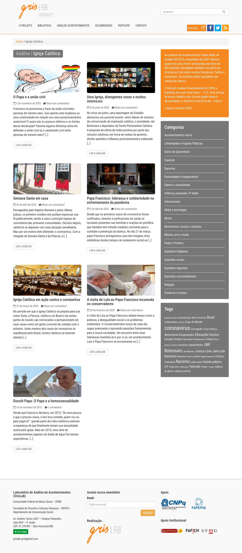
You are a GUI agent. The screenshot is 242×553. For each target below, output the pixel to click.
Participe (124, 25)
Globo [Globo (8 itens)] (216, 339)
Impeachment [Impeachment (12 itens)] (196, 344)
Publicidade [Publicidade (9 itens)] (169, 362)
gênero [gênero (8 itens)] (167, 345)
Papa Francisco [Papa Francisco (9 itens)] (208, 356)
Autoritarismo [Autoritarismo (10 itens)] (184, 317)
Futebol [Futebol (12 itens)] (209, 339)
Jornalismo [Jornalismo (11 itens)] (188, 351)
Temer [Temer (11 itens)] (204, 366)
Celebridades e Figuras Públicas (183, 143)
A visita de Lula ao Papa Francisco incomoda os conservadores (120, 301)
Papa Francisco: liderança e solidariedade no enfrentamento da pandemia (120, 200)
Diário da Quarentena (177, 152)
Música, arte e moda (176, 235)
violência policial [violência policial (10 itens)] (182, 371)
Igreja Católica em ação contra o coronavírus (46, 299)
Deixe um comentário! (58, 103)
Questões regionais (175, 268)
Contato (141, 25)
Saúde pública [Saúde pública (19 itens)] (212, 362)
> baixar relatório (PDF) (178, 108)
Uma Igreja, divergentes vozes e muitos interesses (116, 99)
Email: (91, 498)
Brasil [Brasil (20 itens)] (210, 317)
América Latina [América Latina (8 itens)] (170, 317)
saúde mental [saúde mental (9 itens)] (196, 362)
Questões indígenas (176, 251)
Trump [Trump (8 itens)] (211, 367)
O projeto (25, 25)
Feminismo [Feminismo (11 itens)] (199, 339)
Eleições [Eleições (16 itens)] (214, 335)
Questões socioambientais (180, 276)
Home (19, 41)
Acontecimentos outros (178, 135)
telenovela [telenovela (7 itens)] (184, 367)
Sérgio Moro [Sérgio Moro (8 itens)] (174, 367)
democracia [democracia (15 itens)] (171, 335)
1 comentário (55, 407)
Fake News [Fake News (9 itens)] (188, 339)
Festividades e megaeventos (181, 177)
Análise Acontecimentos (73, 25)
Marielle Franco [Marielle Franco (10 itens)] (185, 356)
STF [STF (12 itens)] (166, 366)
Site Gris (197, 28)
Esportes (169, 168)
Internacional (172, 201)
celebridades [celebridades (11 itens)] (171, 321)
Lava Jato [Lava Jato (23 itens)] (212, 351)
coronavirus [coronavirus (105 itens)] (177, 328)
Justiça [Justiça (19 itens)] (200, 351)
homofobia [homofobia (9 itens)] (183, 345)
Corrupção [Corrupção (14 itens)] (197, 329)
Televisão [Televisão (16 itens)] (195, 366)
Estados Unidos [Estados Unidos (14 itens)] (173, 339)
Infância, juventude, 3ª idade (181, 193)
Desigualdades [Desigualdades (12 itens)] (186, 334)
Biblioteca (44, 25)
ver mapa (21, 531)
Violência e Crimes (175, 293)
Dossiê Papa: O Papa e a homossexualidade (46, 401)
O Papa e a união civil (29, 97)
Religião (169, 285)
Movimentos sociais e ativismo (182, 226)
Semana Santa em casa (30, 198)
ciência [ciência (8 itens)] (181, 322)
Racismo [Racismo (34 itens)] (183, 361)
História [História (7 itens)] (174, 345)
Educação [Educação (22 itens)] (201, 335)
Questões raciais (174, 260)
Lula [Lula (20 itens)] (222, 351)
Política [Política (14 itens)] (219, 356)
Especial (169, 160)
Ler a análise (24, 145)
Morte (168, 218)
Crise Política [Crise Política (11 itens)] (210, 328)
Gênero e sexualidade (177, 185)
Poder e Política (173, 243)
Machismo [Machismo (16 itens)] (170, 356)
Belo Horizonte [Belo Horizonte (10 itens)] (199, 317)
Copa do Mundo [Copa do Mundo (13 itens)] (193, 322)
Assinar (148, 512)
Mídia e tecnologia (175, 210)
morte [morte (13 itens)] (196, 356)
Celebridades (103, 25)
